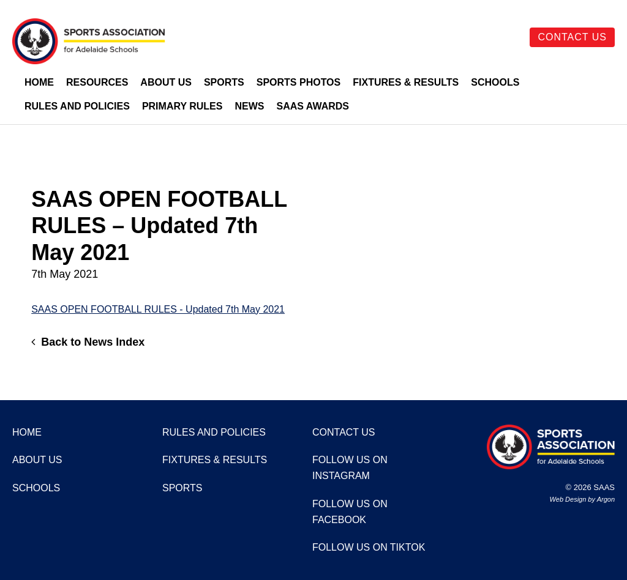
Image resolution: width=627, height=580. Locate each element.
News (249, 106)
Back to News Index (88, 342)
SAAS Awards (312, 106)
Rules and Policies (77, 106)
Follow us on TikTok (368, 547)
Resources (97, 82)
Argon (606, 499)
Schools (495, 82)
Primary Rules (182, 106)
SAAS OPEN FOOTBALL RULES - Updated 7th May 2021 (158, 309)
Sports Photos (299, 82)
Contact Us (572, 37)
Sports (224, 82)
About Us (166, 82)
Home (39, 82)
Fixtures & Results (406, 82)
